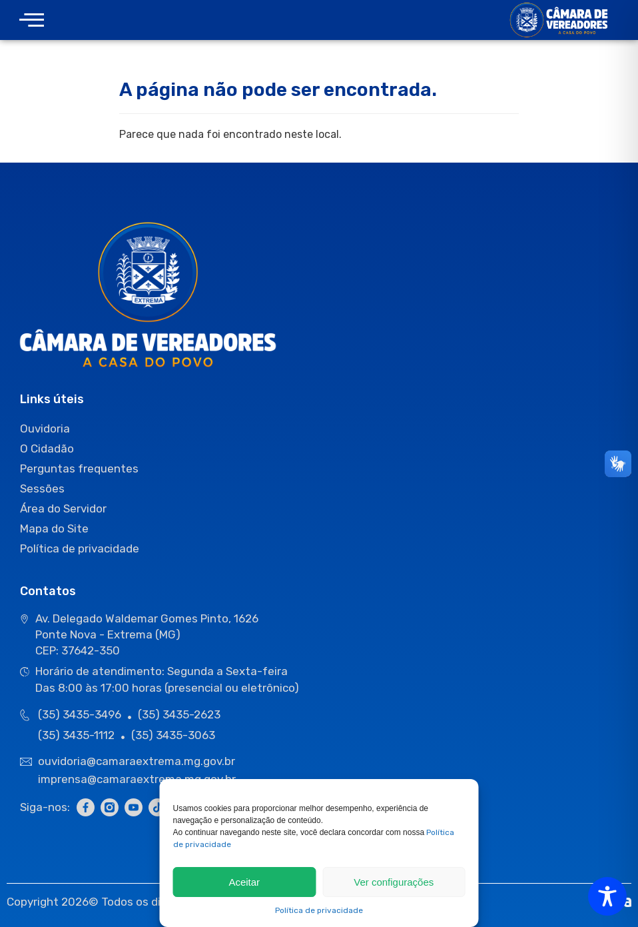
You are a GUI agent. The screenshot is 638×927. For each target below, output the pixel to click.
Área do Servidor (63, 508)
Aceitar (244, 882)
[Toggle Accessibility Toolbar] (607, 896)
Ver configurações (394, 882)
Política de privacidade (319, 910)
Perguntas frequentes (79, 468)
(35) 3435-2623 (179, 714)
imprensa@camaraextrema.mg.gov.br (137, 779)
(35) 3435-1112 (76, 735)
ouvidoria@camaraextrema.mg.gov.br (138, 761)
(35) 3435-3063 (173, 735)
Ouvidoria (45, 428)
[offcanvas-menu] (31, 20)
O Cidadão (47, 448)
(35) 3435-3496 (79, 714)
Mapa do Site (54, 528)
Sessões (42, 488)
